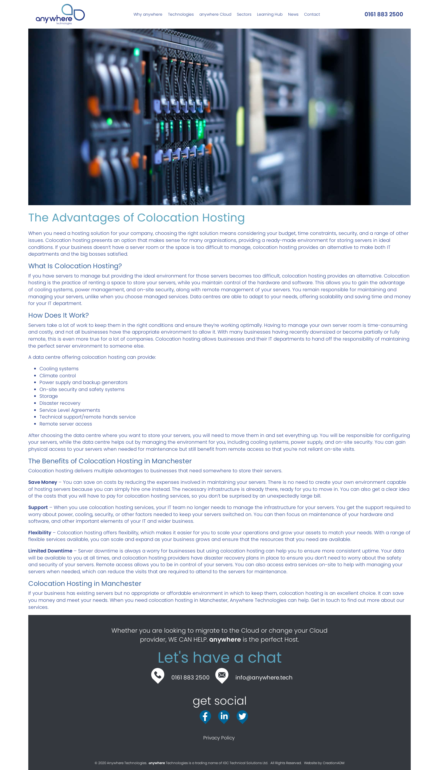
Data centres (205, 296)
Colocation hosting (67, 240)
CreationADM (333, 762)
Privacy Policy (219, 737)
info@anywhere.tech (264, 677)
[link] (148, 14)
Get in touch (325, 600)
